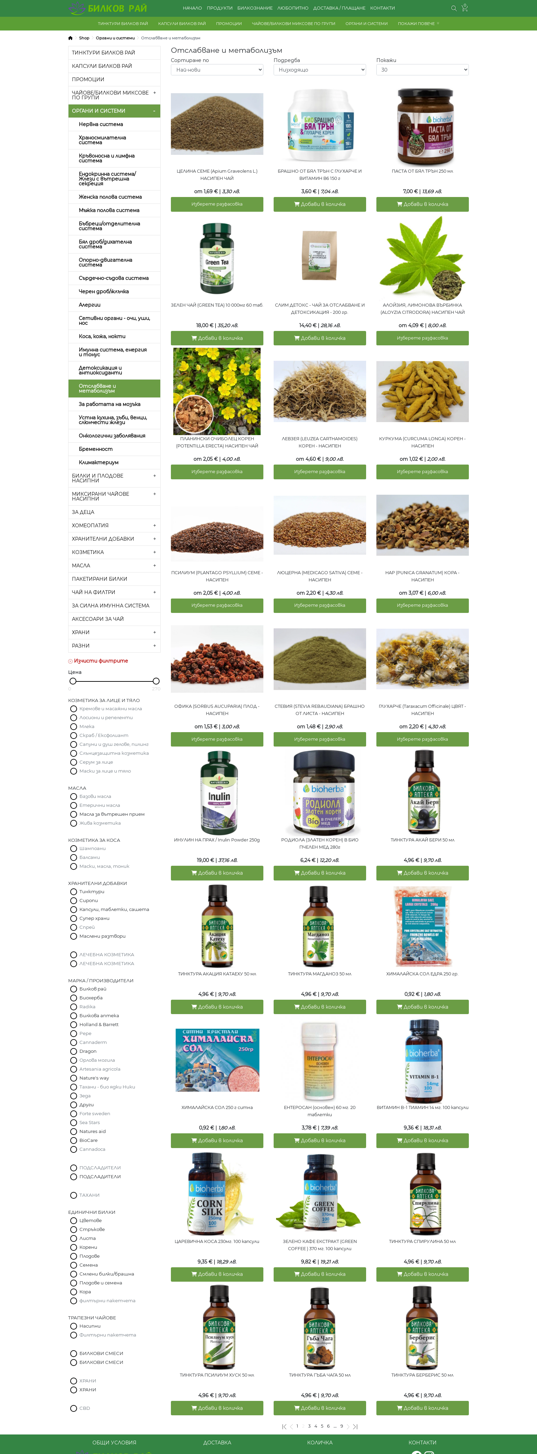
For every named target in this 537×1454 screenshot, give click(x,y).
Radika (87, 1006)
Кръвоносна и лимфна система (107, 158)
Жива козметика (100, 823)
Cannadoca (92, 1149)
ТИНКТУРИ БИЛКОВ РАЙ (123, 23)
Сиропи (88, 900)
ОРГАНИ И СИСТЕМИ (367, 23)
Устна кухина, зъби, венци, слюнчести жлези (113, 420)
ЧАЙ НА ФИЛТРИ (93, 592)
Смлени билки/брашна (106, 1274)
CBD (84, 1408)
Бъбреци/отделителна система (109, 226)
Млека (87, 726)
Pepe (85, 1033)
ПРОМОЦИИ (229, 23)
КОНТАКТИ (382, 8)
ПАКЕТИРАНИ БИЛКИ (99, 579)
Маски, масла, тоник (104, 866)
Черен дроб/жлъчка (104, 291)
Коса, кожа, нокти (102, 336)
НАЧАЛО (192, 8)
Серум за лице (96, 762)
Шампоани (92, 848)
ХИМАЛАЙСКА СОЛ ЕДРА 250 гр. (422, 954)
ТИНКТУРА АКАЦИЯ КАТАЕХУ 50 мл (217, 954)
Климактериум (98, 462)
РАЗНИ (81, 646)
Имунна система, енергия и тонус (113, 352)
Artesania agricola (100, 1069)
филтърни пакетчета (107, 1300)
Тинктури (91, 891)
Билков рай (93, 988)
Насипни (90, 1326)
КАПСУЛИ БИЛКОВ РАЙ (182, 23)
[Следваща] (348, 1393)
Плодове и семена (100, 1282)
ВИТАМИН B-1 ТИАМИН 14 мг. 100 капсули (423, 1084)
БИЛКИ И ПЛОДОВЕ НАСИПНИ (97, 478)
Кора (85, 1291)
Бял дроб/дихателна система (105, 244)
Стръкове (92, 1229)
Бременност (96, 449)
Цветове (90, 1220)
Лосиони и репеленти (106, 717)
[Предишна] (291, 1393)
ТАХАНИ (89, 1195)
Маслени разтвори (102, 936)
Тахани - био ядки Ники (107, 1086)
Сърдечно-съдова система (114, 278)
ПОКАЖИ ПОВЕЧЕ (416, 23)
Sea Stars (89, 1122)
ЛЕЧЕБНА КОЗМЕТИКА (106, 954)
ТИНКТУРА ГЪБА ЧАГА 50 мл (320, 1345)
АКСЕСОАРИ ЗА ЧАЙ (98, 619)
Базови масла (95, 796)
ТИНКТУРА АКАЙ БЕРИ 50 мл (422, 823)
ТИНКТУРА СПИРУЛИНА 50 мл (422, 1215)
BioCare (88, 1140)
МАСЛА (81, 566)
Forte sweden (94, 1113)
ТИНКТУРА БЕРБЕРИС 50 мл (422, 1345)
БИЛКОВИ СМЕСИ (101, 1353)
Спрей (87, 927)
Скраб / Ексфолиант (103, 735)
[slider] (73, 681)
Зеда (85, 1095)
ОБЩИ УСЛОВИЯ (114, 1425)
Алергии (89, 305)
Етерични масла (99, 805)
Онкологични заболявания (112, 436)
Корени (88, 1247)
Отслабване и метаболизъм (97, 388)
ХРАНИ (81, 632)
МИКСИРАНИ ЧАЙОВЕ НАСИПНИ (100, 496)
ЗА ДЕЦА (83, 512)
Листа (87, 1238)
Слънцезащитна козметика (114, 753)
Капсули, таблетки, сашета (114, 909)
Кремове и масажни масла (110, 708)
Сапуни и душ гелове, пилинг (114, 744)
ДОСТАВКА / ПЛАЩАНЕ (339, 8)
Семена (88, 1265)
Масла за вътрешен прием (112, 814)
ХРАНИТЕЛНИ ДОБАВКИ (103, 539)
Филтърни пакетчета (107, 1335)
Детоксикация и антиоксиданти (100, 370)
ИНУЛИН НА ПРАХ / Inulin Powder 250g (217, 823)
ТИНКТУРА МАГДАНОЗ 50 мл (319, 954)
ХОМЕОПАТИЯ (90, 525)
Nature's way (94, 1078)
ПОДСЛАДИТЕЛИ (100, 1167)
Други (86, 1104)
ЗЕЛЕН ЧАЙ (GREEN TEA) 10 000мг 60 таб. (217, 301)
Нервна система (101, 124)
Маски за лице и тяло (105, 771)
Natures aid (92, 1131)
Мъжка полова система (109, 210)
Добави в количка (320, 202)
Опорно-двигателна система (105, 262)
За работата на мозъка (109, 404)
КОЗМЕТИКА (88, 552)
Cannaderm (93, 1042)
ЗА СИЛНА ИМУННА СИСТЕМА (110, 606)
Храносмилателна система (102, 140)
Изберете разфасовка (216, 202)
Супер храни (94, 918)
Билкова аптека (99, 1015)
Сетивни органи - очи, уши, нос (114, 320)
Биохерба (91, 997)
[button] (454, 8)
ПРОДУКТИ (220, 8)
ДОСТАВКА (217, 1425)
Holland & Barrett (98, 1024)
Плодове (89, 1256)
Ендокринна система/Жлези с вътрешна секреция (107, 179)
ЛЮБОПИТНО (293, 8)
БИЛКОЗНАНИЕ (255, 8)
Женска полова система (110, 197)
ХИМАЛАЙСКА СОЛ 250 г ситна (217, 1084)
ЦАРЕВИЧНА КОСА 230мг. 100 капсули (217, 1215)
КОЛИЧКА (320, 1425)
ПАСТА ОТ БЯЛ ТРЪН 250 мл (422, 171)
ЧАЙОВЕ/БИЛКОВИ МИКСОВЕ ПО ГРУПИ (293, 23)
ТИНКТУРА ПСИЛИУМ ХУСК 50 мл (217, 1345)
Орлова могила (97, 1060)
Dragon (88, 1051)
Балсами (89, 857)
